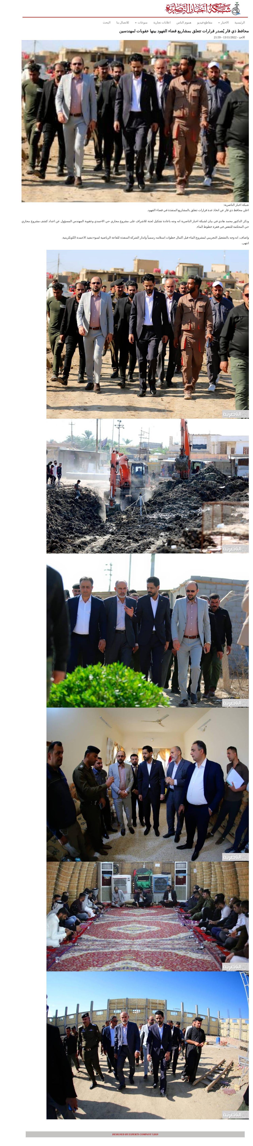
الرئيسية (231, 22)
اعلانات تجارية (153, 22)
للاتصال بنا (114, 22)
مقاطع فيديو (196, 22)
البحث (98, 22)
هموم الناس (175, 22)
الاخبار (215, 22)
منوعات (132, 22)
